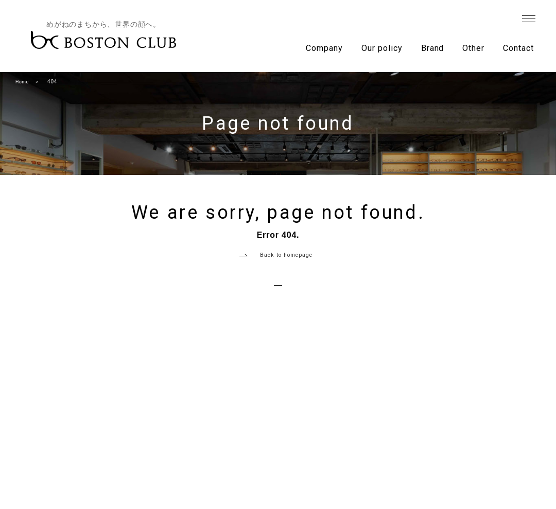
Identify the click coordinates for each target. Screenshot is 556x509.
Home (23, 81)
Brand (432, 48)
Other (473, 48)
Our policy (382, 48)
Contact (518, 48)
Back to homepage (286, 261)
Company (324, 48)
